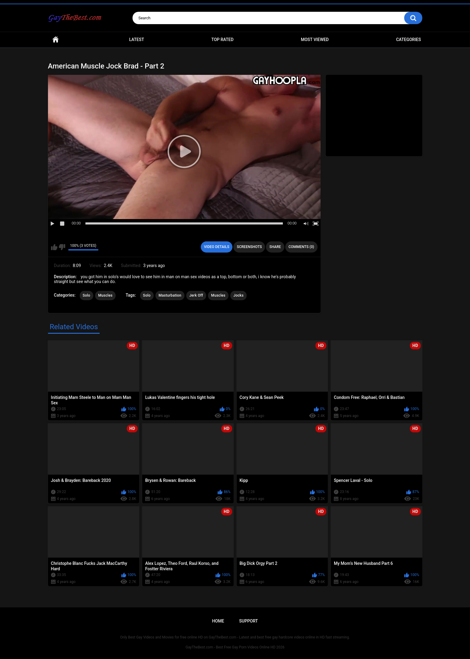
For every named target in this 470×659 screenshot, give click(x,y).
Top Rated (222, 39)
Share (275, 247)
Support (248, 621)
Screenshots (249, 247)
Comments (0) (301, 247)
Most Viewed (315, 39)
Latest (136, 39)
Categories (408, 39)
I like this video (54, 247)
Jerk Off (196, 295)
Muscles (105, 295)
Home (55, 39)
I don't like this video (62, 247)
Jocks (238, 295)
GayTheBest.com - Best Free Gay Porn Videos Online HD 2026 (235, 647)
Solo (86, 295)
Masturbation (169, 295)
